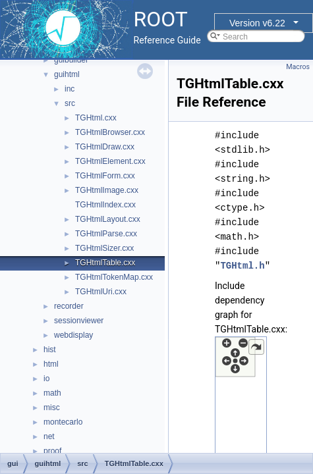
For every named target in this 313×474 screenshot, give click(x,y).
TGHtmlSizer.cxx (104, 248)
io (46, 378)
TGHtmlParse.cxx (106, 233)
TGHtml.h (242, 265)
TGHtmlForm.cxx (105, 175)
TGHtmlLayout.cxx (107, 219)
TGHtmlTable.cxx (105, 262)
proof (52, 451)
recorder (69, 306)
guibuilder (71, 60)
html (51, 364)
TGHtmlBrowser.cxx (110, 132)
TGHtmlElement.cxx (110, 161)
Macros (298, 67)
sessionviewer (78, 320)
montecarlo (62, 422)
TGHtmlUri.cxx (101, 291)
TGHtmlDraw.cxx (104, 146)
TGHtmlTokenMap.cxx (114, 277)
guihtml (67, 74)
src (70, 103)
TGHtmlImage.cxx (106, 190)
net (49, 436)
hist (49, 349)
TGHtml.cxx (96, 117)
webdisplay (73, 335)
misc (51, 407)
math (52, 393)
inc (69, 88)
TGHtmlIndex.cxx (105, 204)
